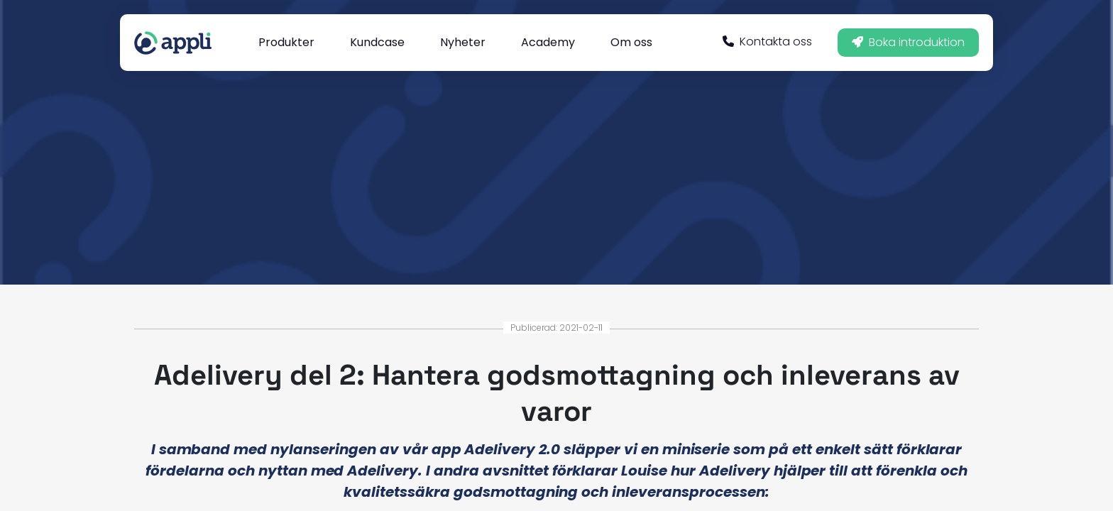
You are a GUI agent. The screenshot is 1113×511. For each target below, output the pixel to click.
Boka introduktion (908, 42)
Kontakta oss (767, 41)
